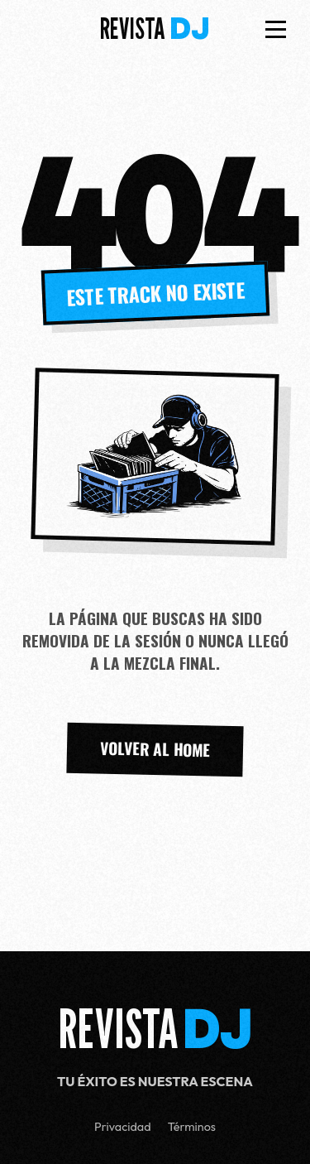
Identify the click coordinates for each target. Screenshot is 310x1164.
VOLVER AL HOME (155, 749)
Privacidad (122, 1126)
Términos (192, 1126)
